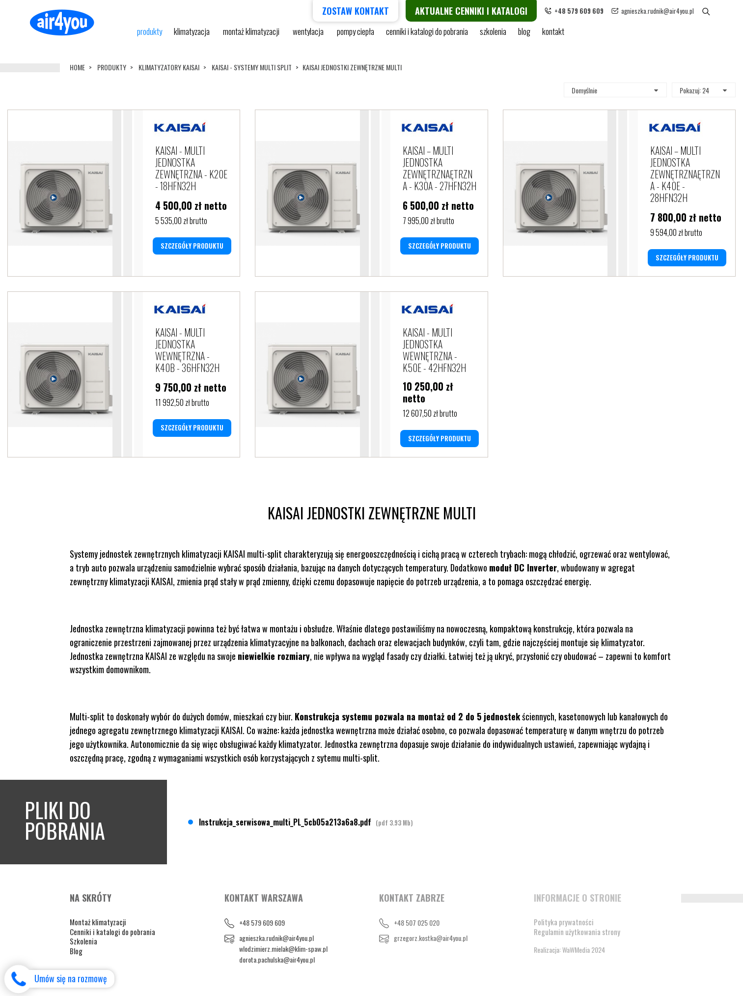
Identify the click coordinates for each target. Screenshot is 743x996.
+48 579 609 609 (262, 922)
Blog (76, 950)
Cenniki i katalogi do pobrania (112, 931)
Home (77, 67)
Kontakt (553, 35)
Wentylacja (309, 35)
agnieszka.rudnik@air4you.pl (672, 11)
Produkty (111, 67)
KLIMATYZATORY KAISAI (168, 67)
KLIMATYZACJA (192, 35)
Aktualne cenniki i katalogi (486, 10)
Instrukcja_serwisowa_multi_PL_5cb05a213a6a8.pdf (306, 822)
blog (524, 35)
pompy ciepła (355, 35)
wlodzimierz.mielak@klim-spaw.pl (283, 948)
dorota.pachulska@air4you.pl (277, 959)
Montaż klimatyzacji (252, 35)
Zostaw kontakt (370, 10)
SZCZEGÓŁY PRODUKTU (192, 246)
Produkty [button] (149, 35)
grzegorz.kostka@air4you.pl (431, 938)
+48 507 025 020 (417, 922)
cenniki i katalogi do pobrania (427, 35)
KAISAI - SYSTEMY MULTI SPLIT (252, 67)
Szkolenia (493, 35)
